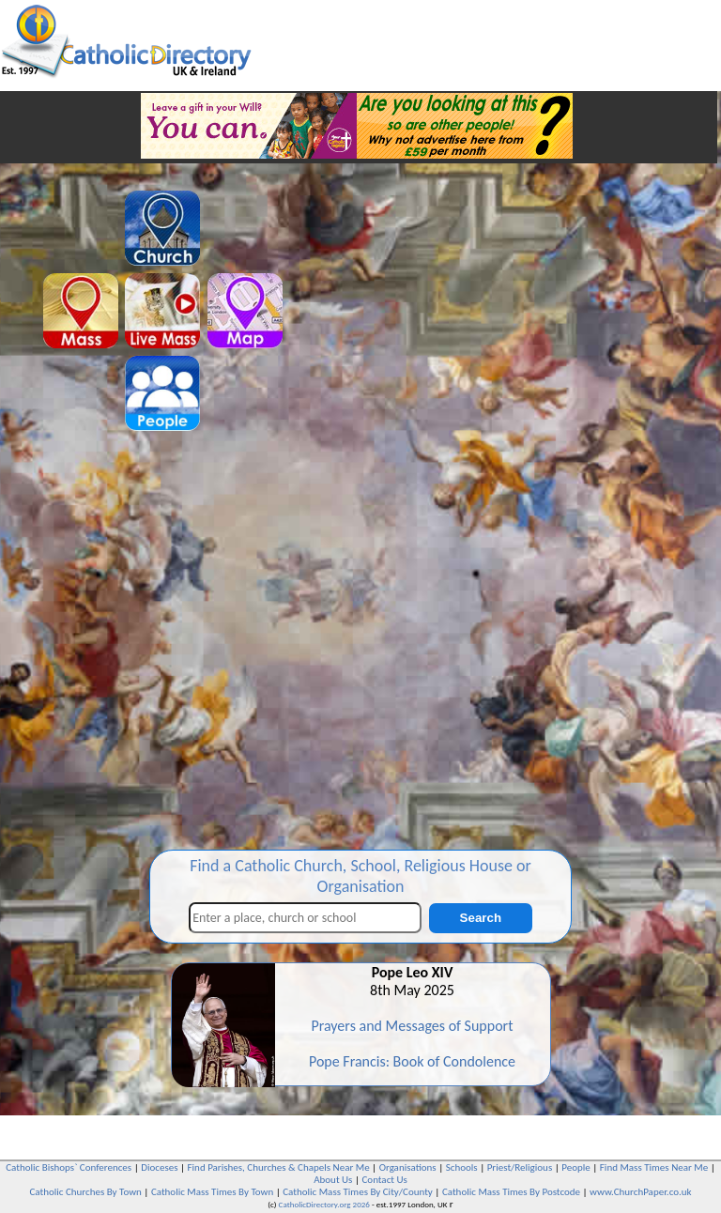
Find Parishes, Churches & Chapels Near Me (279, 1167)
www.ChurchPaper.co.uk (640, 1192)
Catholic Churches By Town (85, 1192)
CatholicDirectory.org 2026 (324, 1204)
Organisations (408, 1167)
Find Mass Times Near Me (654, 1167)
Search (480, 918)
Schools (462, 1167)
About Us (333, 1180)
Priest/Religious (520, 1167)
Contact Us (384, 1180)
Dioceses (159, 1167)
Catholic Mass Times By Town (212, 1192)
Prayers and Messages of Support (412, 1026)
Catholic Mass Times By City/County (358, 1192)
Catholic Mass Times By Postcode (511, 1192)
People (576, 1167)
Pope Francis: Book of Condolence (412, 1061)
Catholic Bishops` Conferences (68, 1167)
